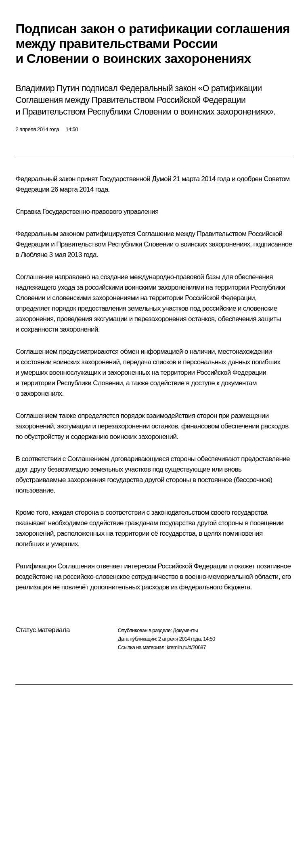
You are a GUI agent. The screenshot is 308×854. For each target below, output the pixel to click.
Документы (185, 630)
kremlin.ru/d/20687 (186, 647)
